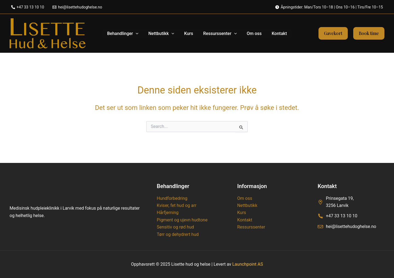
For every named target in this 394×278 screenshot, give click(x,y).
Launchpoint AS (247, 264)
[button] (333, 33)
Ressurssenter (219, 33)
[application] (139, 33)
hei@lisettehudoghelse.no (351, 226)
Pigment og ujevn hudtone (182, 220)
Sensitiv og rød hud (175, 227)
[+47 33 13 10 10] (28, 7)
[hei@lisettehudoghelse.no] (77, 7)
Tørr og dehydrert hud (178, 234)
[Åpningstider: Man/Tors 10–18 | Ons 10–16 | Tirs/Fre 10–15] (329, 7)
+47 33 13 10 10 (341, 215)
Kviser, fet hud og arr (176, 205)
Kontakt (276, 33)
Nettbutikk (163, 33)
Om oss (252, 33)
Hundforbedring (172, 198)
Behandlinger (125, 33)
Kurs (189, 33)
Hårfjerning (168, 212)
